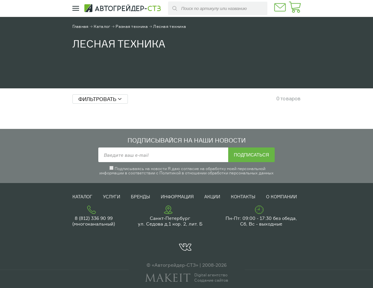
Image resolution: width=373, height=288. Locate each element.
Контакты (243, 197)
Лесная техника (169, 26)
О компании (281, 197)
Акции (212, 197)
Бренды (140, 197)
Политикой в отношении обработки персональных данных (216, 172)
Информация (177, 197)
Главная (80, 26)
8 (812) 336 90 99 (94, 218)
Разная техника (132, 26)
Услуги (111, 197)
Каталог (102, 26)
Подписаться (251, 154)
